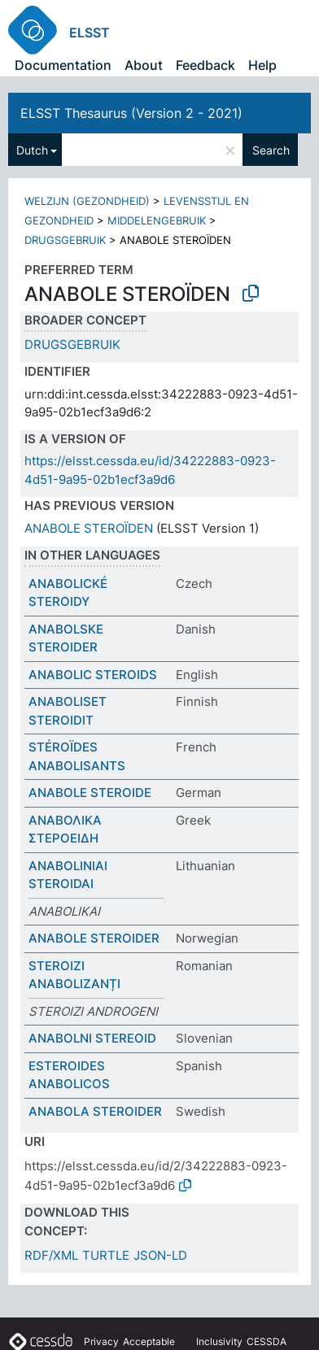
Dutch (32, 150)
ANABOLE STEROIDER (94, 938)
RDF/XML (51, 1255)
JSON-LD (160, 1255)
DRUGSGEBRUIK (65, 239)
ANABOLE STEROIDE (89, 792)
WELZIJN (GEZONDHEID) (87, 200)
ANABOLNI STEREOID (92, 1038)
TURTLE (105, 1255)
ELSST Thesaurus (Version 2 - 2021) (131, 113)
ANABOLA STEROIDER (95, 1111)
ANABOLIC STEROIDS (92, 674)
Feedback (205, 65)
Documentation (63, 65)
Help (262, 65)
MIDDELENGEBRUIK (156, 220)
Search (271, 150)
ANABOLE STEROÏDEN (88, 528)
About (144, 65)
